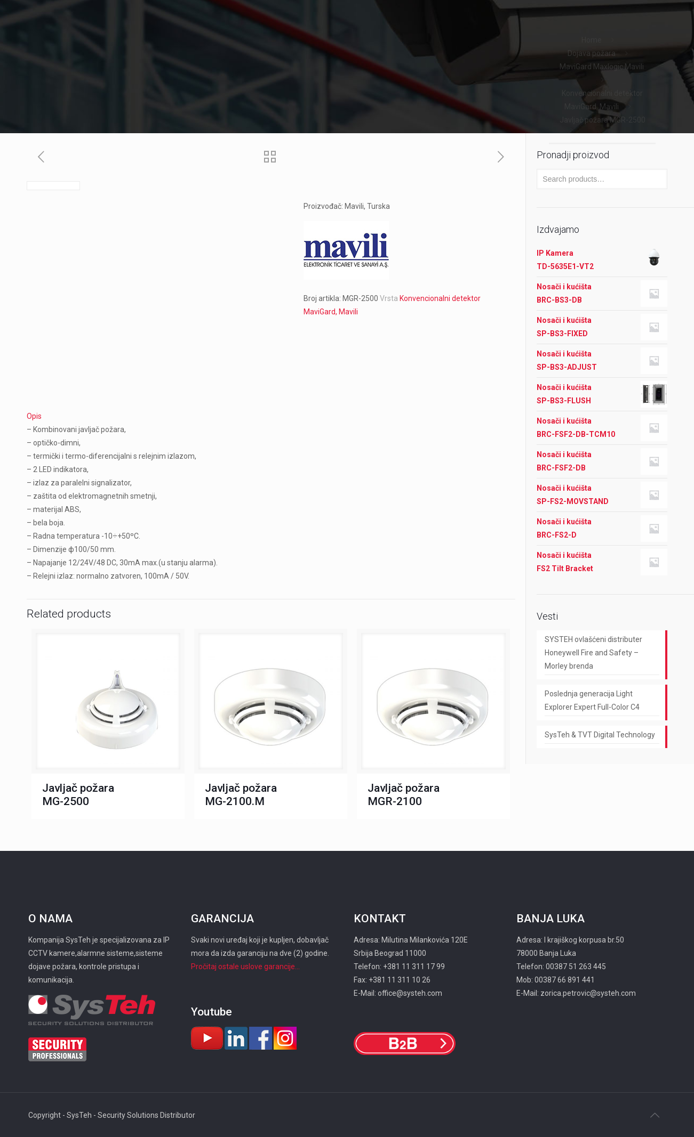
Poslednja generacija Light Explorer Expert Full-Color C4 (592, 700)
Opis (34, 416)
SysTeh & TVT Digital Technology (600, 734)
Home (591, 40)
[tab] (271, 416)
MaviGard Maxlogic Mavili (602, 66)
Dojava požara (592, 53)
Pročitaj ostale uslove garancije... (245, 966)
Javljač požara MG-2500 (78, 795)
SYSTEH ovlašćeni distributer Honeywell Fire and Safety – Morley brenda (593, 652)
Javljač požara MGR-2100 (404, 795)
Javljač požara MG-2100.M (241, 795)
